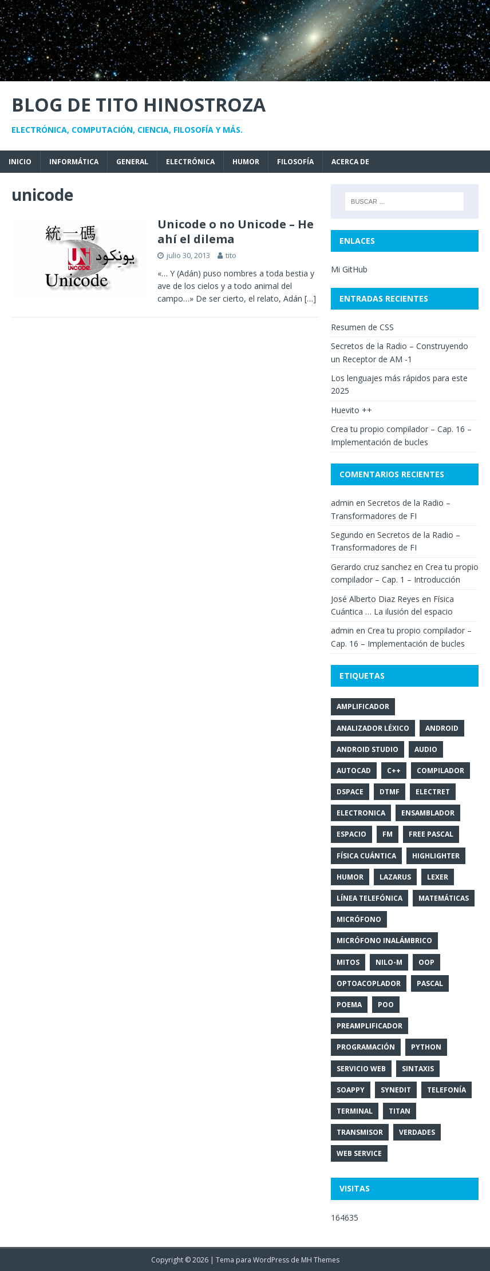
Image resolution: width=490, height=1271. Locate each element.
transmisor (360, 1132)
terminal (355, 1111)
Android (442, 728)
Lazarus (395, 877)
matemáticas (443, 898)
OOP (426, 962)
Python (426, 1047)
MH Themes (320, 1260)
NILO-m (389, 962)
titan (399, 1111)
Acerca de (350, 162)
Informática (73, 162)
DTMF (390, 792)
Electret (433, 792)
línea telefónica (369, 898)
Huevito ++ (351, 410)
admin (342, 502)
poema (349, 1004)
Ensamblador (428, 813)
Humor (245, 162)
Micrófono (359, 919)
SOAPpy (351, 1090)
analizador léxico (373, 728)
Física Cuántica (366, 856)
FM (387, 834)
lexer (437, 877)
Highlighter (436, 856)
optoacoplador (369, 983)
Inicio (20, 162)
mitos (348, 962)
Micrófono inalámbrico (384, 940)
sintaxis (418, 1069)
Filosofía (295, 162)
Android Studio (367, 749)
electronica (361, 813)
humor (350, 877)
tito (231, 255)
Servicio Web (361, 1069)
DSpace (350, 792)
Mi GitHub (349, 269)
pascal (430, 983)
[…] (310, 298)
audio (425, 749)
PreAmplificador (369, 1026)
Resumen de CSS (362, 327)
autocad (354, 770)
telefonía (446, 1090)
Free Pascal (431, 834)
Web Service (359, 1153)
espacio (351, 834)
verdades (417, 1132)
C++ (394, 770)
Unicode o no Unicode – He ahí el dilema (235, 231)
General (132, 162)
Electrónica (190, 162)
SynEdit (396, 1090)
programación (366, 1047)
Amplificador (363, 706)
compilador (440, 770)
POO (386, 1004)
